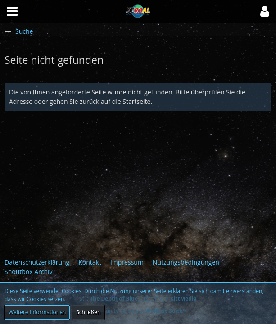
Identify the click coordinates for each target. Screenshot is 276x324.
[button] (264, 11)
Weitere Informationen (37, 312)
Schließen (88, 312)
